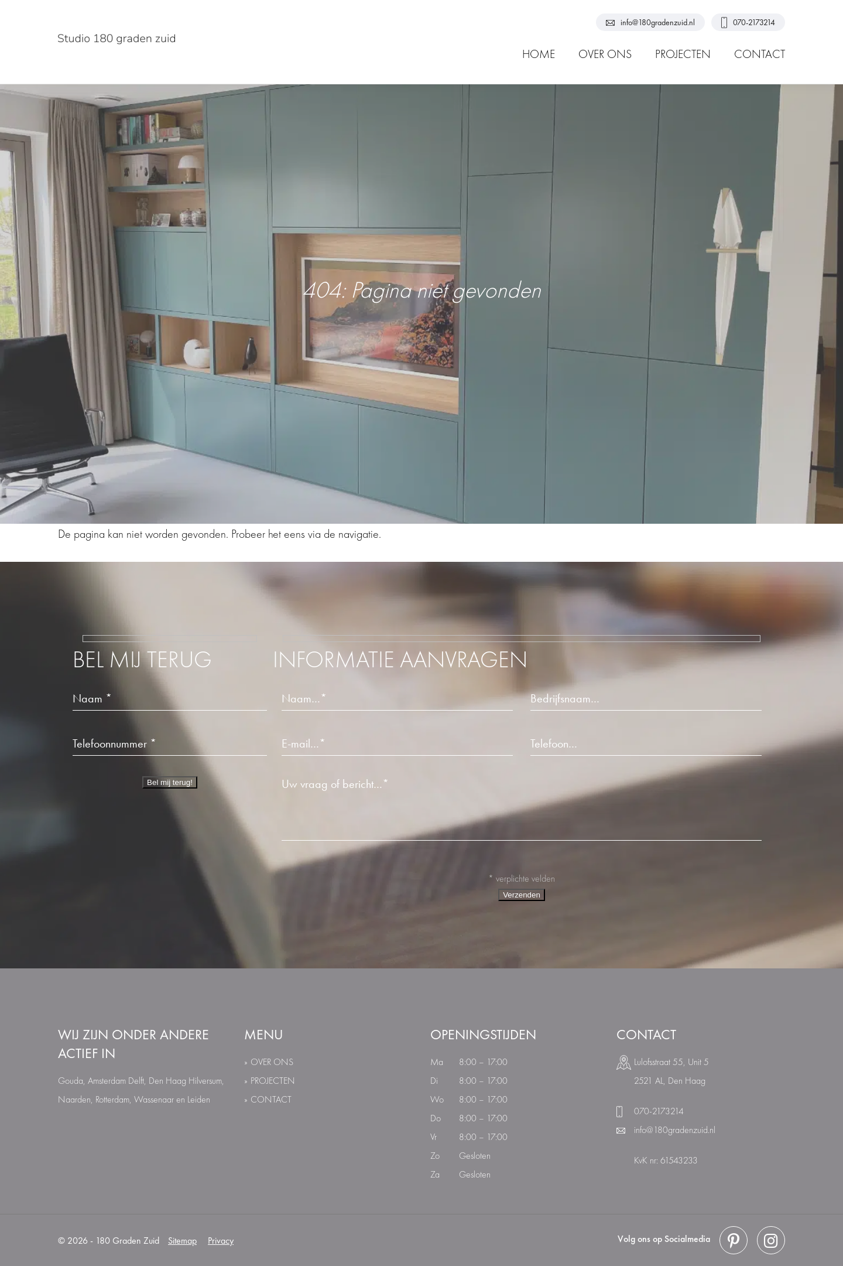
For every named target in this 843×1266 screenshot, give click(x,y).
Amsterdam (107, 1080)
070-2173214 (748, 22)
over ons (272, 1062)
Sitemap (182, 1240)
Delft (136, 1080)
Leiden (198, 1099)
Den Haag (167, 1080)
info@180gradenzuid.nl (650, 22)
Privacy (221, 1240)
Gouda (70, 1080)
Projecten (273, 1080)
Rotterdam (112, 1099)
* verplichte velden (521, 878)
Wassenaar (154, 1099)
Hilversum (205, 1080)
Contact (271, 1099)
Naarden (74, 1099)
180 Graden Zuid (127, 1240)
